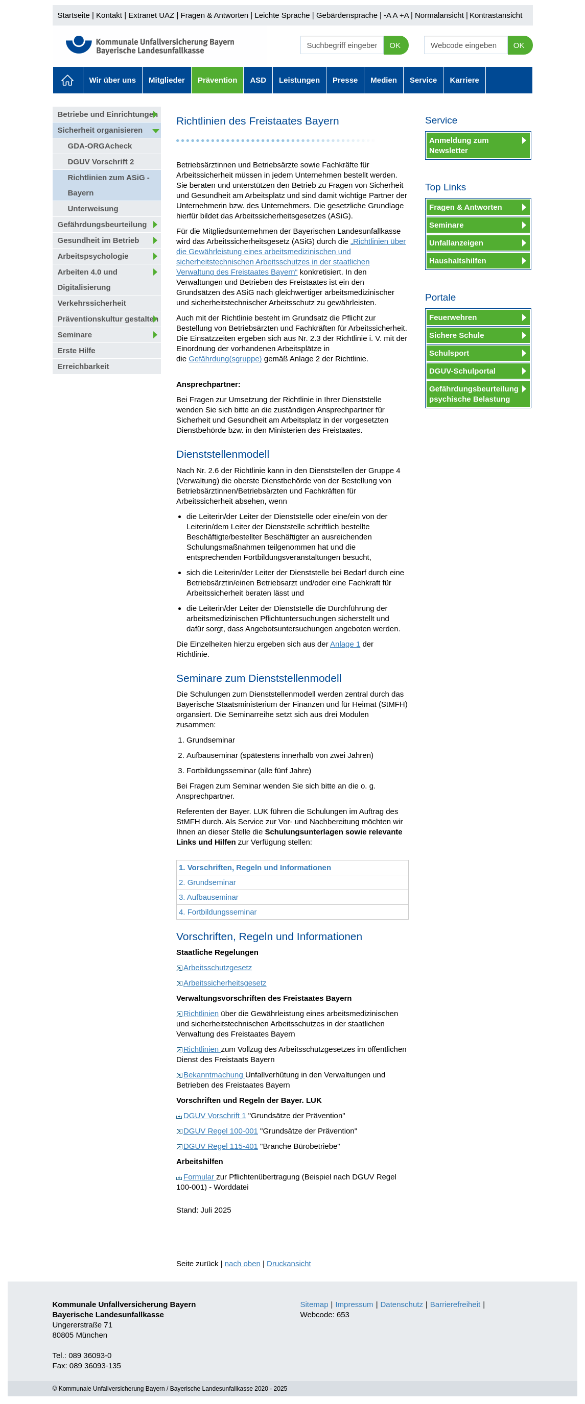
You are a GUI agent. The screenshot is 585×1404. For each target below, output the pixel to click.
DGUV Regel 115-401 (217, 1146)
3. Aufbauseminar (209, 897)
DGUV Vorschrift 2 (101, 161)
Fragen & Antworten (214, 15)
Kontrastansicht (496, 15)
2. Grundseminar (207, 882)
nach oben (243, 1263)
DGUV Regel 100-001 (217, 1130)
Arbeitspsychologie (93, 256)
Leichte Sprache (282, 15)
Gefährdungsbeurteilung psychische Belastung (474, 393)
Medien (383, 80)
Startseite (74, 15)
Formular (196, 1176)
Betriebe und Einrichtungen (108, 114)
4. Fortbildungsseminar (218, 911)
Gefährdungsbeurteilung (102, 224)
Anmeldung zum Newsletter (459, 145)
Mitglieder (167, 80)
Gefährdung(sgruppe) (225, 358)
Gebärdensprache (347, 15)
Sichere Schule (456, 335)
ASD (258, 80)
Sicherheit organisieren (100, 130)
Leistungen (299, 80)
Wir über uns (112, 80)
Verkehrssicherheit (92, 303)
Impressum (354, 1304)
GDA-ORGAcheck (100, 145)
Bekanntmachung (210, 1074)
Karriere (464, 80)
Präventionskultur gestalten (108, 318)
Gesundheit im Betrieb (98, 240)
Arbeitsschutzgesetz (214, 967)
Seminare (75, 334)
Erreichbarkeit (83, 366)
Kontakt (109, 15)
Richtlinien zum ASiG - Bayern (109, 185)
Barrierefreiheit (455, 1304)
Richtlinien (197, 1013)
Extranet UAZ (151, 15)
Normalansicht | (441, 15)
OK (395, 45)
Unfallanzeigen (456, 242)
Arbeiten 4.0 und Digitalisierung (88, 279)
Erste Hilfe (77, 350)
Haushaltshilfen (457, 260)
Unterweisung (93, 208)
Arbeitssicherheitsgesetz (221, 982)
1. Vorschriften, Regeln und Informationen (255, 867)
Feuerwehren (453, 317)
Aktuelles (68, 80)
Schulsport (449, 353)
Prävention (218, 80)
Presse (345, 80)
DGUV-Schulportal (462, 370)
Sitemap (314, 1304)
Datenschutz (402, 1304)
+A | (405, 15)
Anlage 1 (345, 643)
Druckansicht (289, 1263)
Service (423, 80)
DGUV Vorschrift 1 (211, 1115)
